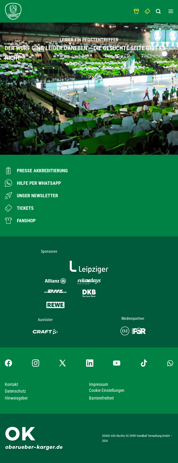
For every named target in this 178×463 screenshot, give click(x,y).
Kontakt (11, 384)
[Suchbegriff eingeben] (159, 10)
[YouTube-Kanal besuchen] (116, 363)
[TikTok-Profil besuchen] (143, 363)
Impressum (98, 384)
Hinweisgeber (16, 398)
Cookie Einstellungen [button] (106, 390)
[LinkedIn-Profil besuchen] (89, 363)
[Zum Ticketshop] (19, 208)
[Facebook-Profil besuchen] (8, 363)
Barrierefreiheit (101, 398)
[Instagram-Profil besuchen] (35, 363)
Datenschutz (15, 391)
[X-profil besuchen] (62, 363)
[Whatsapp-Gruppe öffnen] (170, 363)
